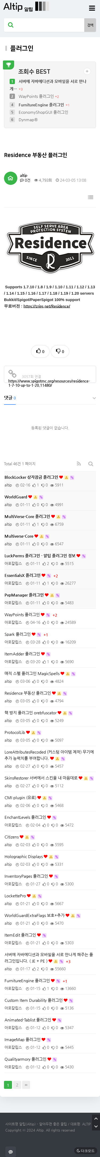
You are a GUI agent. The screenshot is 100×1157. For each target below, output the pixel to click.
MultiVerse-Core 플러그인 (28, 516)
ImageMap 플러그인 (23, 1039)
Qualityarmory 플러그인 (26, 1059)
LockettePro (16, 895)
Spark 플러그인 (18, 634)
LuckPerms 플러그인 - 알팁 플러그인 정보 (41, 555)
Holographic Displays (24, 856)
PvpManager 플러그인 (25, 595)
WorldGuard (16, 496)
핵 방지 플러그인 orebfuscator (31, 712)
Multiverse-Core (19, 536)
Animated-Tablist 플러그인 (28, 1019)
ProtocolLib (15, 732)
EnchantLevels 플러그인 (26, 817)
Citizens (12, 836)
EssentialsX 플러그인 (23, 575)
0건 (25, 180)
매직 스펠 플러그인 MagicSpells (33, 673)
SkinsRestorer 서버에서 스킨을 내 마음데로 (42, 778)
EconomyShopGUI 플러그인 (43, 112)
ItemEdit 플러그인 (21, 935)
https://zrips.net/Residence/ (46, 306)
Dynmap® (28, 119)
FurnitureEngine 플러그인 (42, 104)
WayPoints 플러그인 (37, 96)
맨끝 (26, 1085)
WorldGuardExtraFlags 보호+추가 (35, 915)
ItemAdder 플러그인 (23, 653)
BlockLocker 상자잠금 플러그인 (32, 477)
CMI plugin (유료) (21, 797)
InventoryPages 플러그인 (27, 876)
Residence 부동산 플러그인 (28, 693)
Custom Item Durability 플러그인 (34, 1000)
